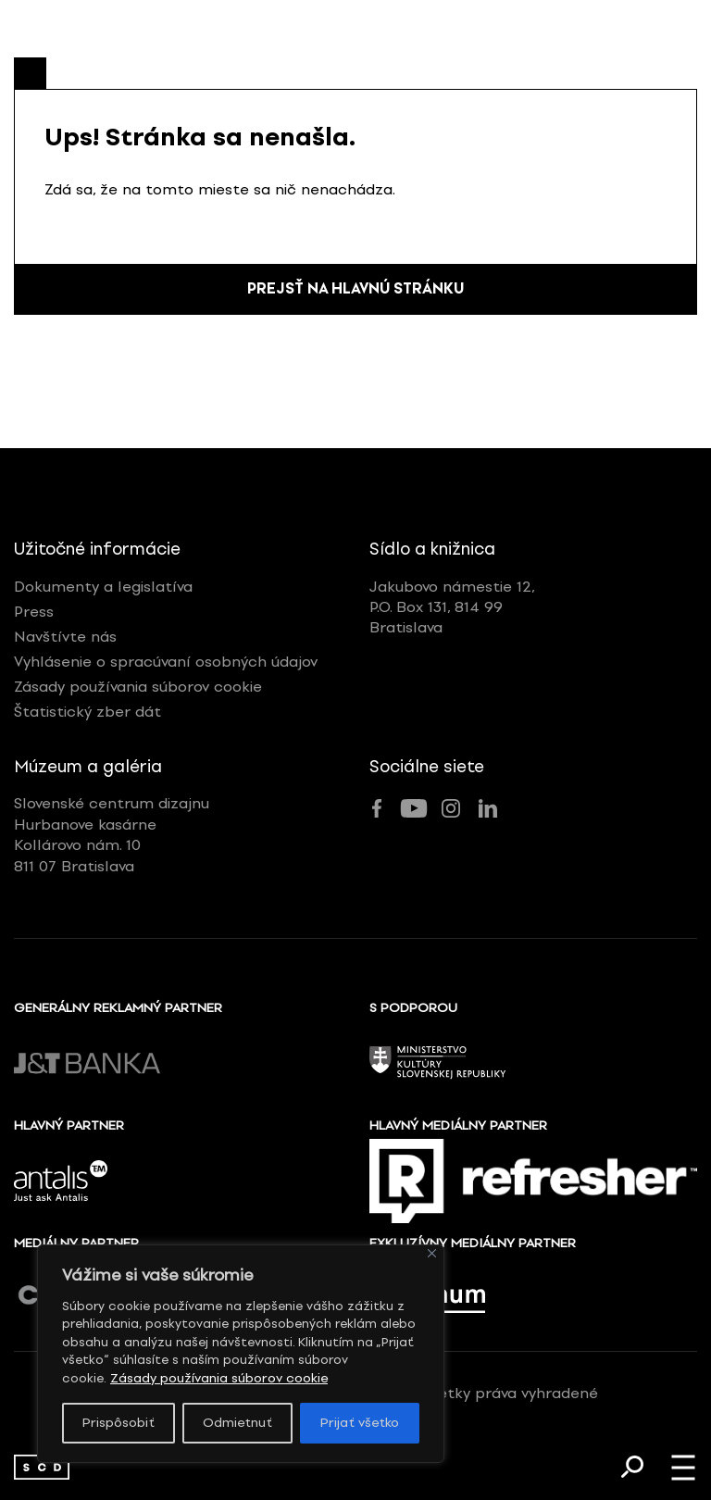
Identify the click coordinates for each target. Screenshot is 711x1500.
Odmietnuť (237, 1423)
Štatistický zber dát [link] (87, 712)
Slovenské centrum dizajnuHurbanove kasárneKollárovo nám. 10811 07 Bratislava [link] (111, 835)
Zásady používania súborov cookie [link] (219, 1378)
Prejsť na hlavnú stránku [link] (355, 290)
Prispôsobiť (118, 1423)
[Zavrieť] (432, 1250)
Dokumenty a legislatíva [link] (103, 586)
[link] (41, 1467)
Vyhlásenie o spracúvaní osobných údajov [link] (166, 661)
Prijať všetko (359, 1423)
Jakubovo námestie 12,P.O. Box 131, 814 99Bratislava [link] (452, 607)
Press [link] (34, 611)
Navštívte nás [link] (65, 636)
